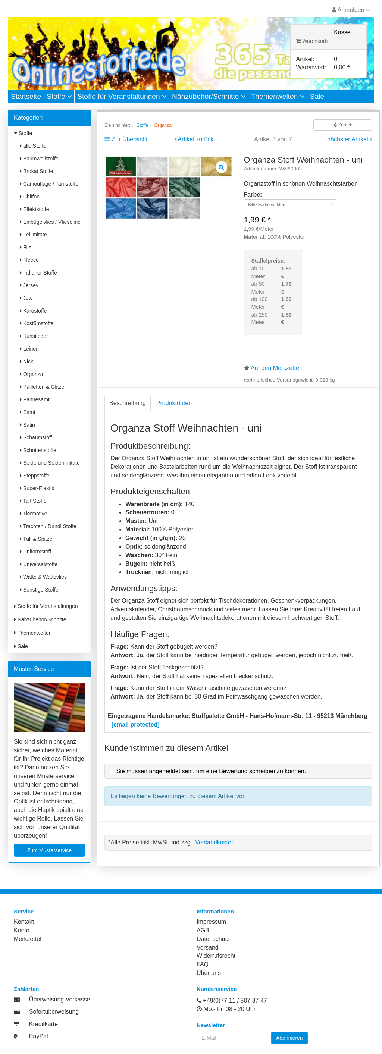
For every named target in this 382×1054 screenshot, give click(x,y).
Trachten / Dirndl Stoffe (48, 526)
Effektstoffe (34, 209)
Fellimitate (33, 235)
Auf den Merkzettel (275, 368)
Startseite (26, 96)
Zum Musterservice (49, 850)
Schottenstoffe (38, 450)
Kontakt (24, 922)
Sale (317, 96)
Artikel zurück (195, 139)
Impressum (211, 922)
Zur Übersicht (129, 139)
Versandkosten (215, 842)
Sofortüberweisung (54, 1011)
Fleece (29, 260)
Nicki (27, 361)
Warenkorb (312, 41)
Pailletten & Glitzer (43, 387)
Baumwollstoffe (39, 158)
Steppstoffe (34, 476)
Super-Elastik (37, 488)
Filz (25, 247)
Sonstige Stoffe (39, 590)
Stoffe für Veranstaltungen (121, 96)
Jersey (29, 285)
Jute (26, 298)
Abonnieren (289, 1038)
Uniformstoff (35, 552)
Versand (208, 947)
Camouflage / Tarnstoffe (49, 184)
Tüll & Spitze (36, 539)
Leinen (29, 349)
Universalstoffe (38, 564)
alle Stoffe (33, 146)
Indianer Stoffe (38, 273)
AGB (203, 930)
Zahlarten (26, 989)
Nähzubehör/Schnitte (208, 96)
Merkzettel (27, 939)
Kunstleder (34, 336)
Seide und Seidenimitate (50, 463)
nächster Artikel (348, 139)
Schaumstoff (36, 437)
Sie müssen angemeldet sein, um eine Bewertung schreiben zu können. (211, 771)
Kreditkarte (43, 1024)
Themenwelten (277, 96)
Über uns (209, 973)
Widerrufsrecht (216, 956)
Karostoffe (33, 311)
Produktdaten (174, 403)
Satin (27, 425)
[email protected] (136, 724)
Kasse (342, 32)
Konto (21, 930)
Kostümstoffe (36, 323)
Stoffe (59, 96)
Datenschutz (213, 939)
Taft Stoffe (33, 501)
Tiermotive (33, 514)
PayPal (38, 1036)
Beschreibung (127, 403)
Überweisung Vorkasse (59, 999)
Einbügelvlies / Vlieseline (50, 222)
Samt (27, 412)
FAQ (203, 964)
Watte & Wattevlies (43, 577)
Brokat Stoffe (36, 171)
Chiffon (30, 197)
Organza (31, 374)
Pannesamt (35, 399)
